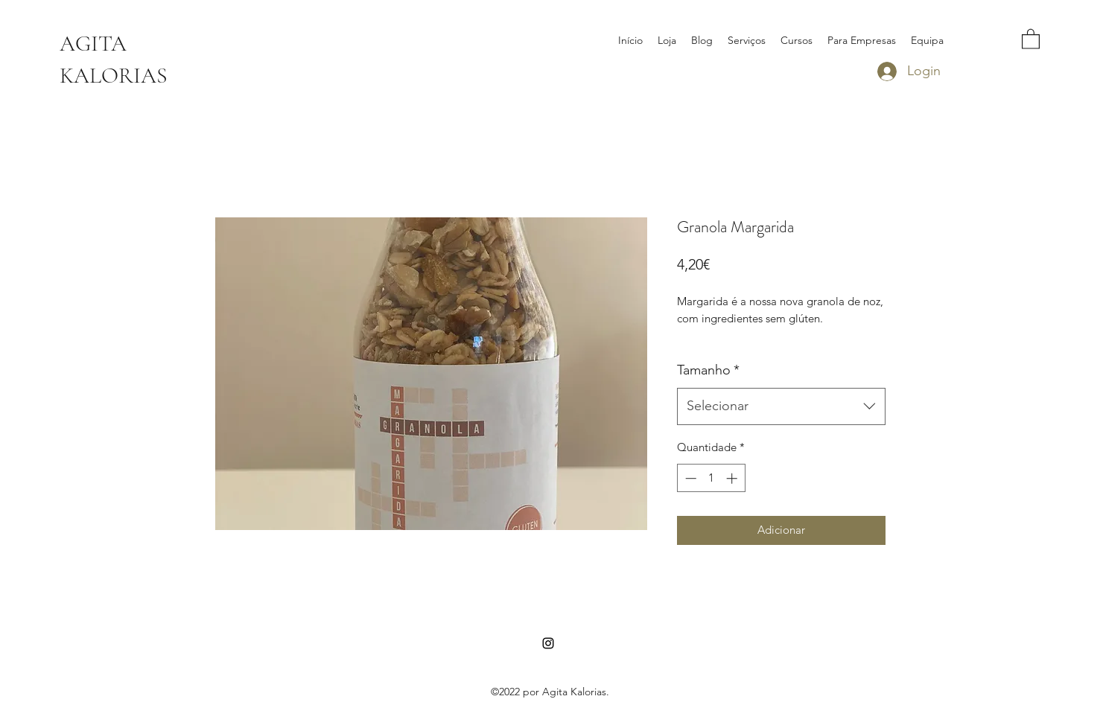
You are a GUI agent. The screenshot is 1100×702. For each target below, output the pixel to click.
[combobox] (781, 406)
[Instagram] (548, 643)
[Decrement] (689, 478)
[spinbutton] (711, 478)
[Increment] (733, 478)
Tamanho (708, 370)
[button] (1031, 38)
